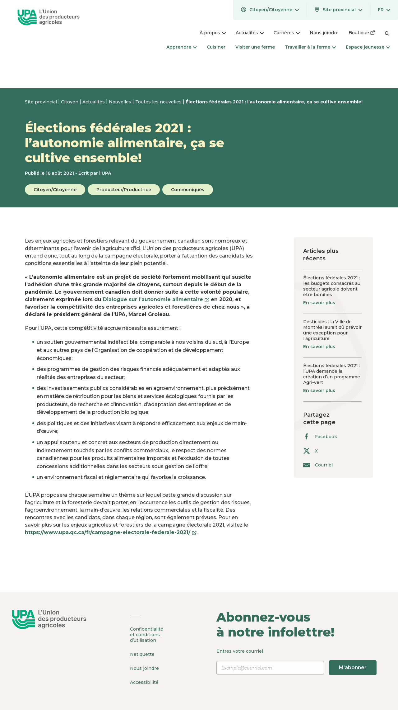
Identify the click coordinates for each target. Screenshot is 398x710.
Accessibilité (144, 682)
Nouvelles (120, 102)
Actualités (94, 102)
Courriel (318, 464)
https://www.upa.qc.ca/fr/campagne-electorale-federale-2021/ (111, 532)
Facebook (320, 436)
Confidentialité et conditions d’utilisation (146, 634)
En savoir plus (319, 302)
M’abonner (353, 667)
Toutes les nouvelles (159, 102)
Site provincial (41, 102)
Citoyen (70, 102)
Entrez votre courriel (296, 661)
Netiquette (142, 654)
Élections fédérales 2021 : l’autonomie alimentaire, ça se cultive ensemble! (274, 102)
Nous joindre (144, 668)
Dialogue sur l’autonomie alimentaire (156, 299)
